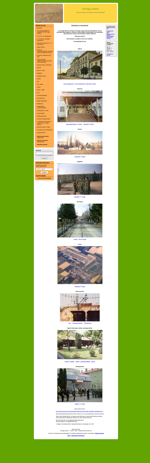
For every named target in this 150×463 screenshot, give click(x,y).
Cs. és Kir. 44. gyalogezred (44, 36)
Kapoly (39, 78)
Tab (38, 81)
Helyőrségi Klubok (41, 116)
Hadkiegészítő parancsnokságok (41, 107)
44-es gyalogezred (80, 84)
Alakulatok (86, 124)
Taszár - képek (41, 90)
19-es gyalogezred (68, 84)
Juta (38, 92)
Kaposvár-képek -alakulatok (44, 65)
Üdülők (77, 361)
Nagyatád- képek (41, 76)
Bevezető (39, 28)
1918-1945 (89, 84)
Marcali (39, 67)
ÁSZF (68, 435)
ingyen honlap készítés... (110, 38)
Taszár (38, 87)
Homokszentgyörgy (42, 95)
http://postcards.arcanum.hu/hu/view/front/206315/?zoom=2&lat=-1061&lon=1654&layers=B (79, 411)
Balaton (72, 361)
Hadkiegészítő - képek (43, 110)
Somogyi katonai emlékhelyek (44, 130)
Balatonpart (40, 103)
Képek (94, 84)
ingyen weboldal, (110, 36)
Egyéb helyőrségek (42, 101)
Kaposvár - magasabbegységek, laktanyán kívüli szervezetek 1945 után (45, 51)
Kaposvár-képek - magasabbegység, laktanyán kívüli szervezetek (44, 61)
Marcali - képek (41, 70)
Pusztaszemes (41, 98)
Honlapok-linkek (41, 132)
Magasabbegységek (71, 124)
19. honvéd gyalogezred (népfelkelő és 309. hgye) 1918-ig (43, 32)
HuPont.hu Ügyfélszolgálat (44, 178)
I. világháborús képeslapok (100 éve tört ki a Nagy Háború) (44, 123)
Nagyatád (39, 73)
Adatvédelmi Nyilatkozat (78, 435)
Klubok (93, 361)
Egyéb (66, 361)
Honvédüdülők (40, 113)
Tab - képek (40, 84)
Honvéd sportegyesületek (43, 119)
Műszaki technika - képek (43, 127)
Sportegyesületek (85, 361)
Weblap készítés (99, 433)
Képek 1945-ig (40, 47)
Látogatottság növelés (110, 54)
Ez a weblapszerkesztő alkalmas (110, 34)
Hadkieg (77, 404)
